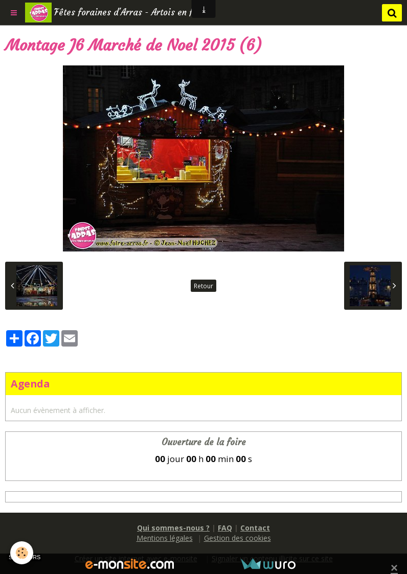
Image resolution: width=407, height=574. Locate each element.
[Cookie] (21, 552)
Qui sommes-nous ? (173, 528)
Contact (255, 528)
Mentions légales (165, 538)
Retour (203, 286)
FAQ (225, 528)
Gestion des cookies (237, 538)
